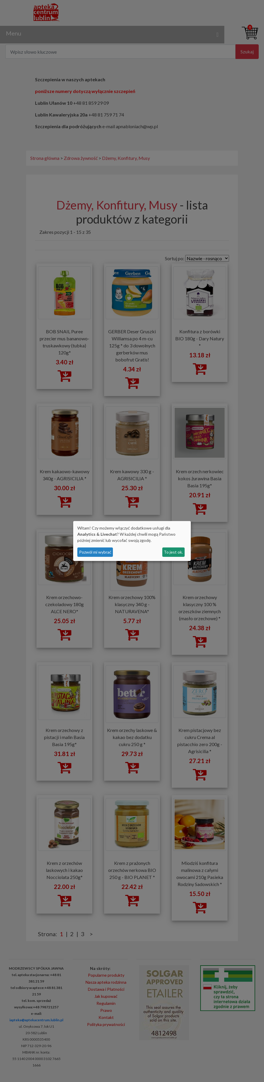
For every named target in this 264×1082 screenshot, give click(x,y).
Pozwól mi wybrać (95, 552)
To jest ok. (173, 552)
